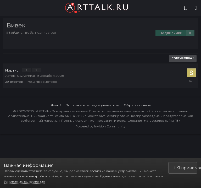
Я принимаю (185, 167)
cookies (95, 171)
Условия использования (24, 181)
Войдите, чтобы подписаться (32, 32)
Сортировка (182, 58)
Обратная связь (137, 105)
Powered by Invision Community (100, 126)
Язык (56, 105)
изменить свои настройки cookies (31, 176)
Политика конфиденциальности (92, 105)
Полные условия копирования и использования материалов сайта (117, 120)
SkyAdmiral (26, 76)
